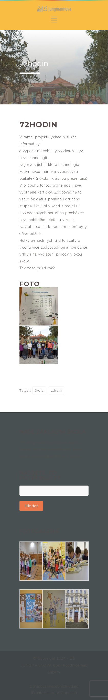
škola (39, 390)
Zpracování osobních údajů (54, 686)
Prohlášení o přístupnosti (54, 693)
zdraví (56, 390)
